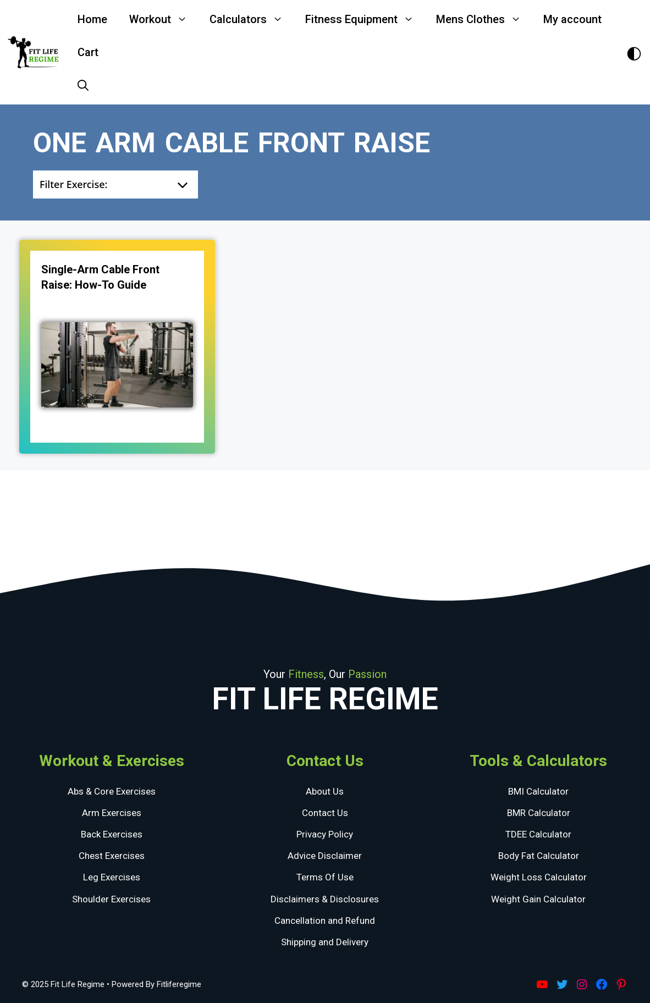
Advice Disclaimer (325, 855)
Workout (164, 19)
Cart (88, 52)
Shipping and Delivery (324, 941)
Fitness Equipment (365, 19)
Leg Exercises (111, 877)
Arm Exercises (111, 812)
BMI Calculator (538, 791)
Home (92, 19)
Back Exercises (111, 834)
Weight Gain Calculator (538, 899)
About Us (325, 791)
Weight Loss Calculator (539, 877)
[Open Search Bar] (83, 85)
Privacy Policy (324, 834)
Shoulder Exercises (111, 899)
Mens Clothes (484, 19)
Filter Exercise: (73, 184)
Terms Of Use (325, 877)
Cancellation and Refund (324, 920)
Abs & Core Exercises (112, 791)
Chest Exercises (112, 855)
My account (572, 19)
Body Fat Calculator (538, 855)
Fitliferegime (179, 984)
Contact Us (325, 812)
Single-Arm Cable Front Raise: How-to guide (100, 277)
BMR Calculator (538, 812)
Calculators (252, 19)
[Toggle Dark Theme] (634, 52)
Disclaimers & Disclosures (325, 899)
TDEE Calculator (538, 834)
